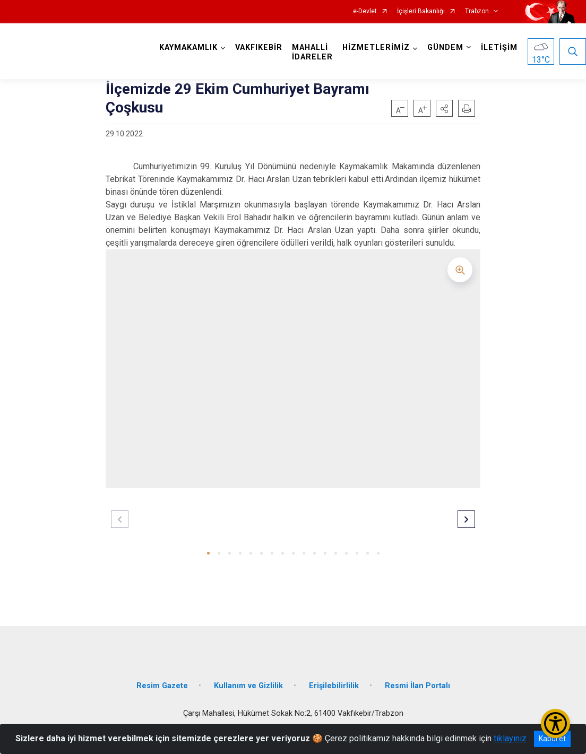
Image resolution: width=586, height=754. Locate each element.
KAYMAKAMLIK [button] (188, 47)
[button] (444, 108)
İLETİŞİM (499, 47)
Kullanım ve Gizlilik (248, 685)
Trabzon (477, 11)
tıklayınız (510, 738)
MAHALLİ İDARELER (312, 52)
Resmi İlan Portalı (417, 685)
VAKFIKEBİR (258, 47)
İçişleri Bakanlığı (421, 11)
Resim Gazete (162, 685)
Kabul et (552, 738)
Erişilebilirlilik (334, 685)
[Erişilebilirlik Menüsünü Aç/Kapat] (555, 723)
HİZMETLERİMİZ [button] (376, 47)
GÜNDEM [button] (445, 47)
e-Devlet (365, 11)
